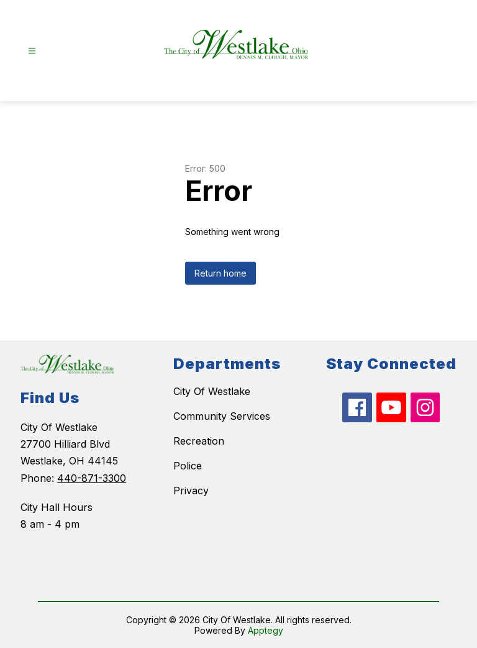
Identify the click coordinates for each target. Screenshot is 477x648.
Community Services (221, 416)
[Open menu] (32, 51)
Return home (220, 273)
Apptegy (265, 630)
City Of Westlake (211, 391)
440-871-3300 (91, 478)
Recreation (198, 441)
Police (187, 465)
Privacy (191, 490)
